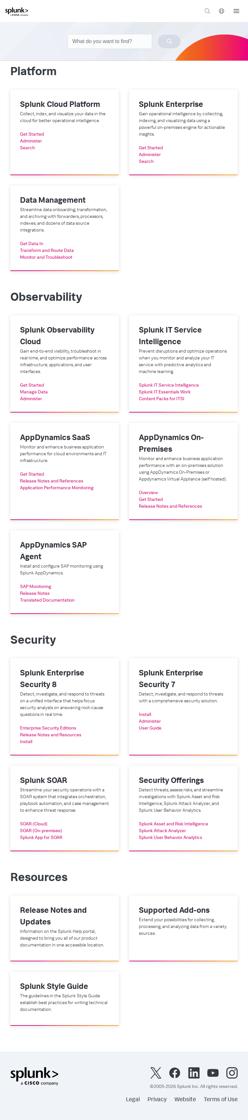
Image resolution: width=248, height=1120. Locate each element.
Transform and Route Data (47, 251)
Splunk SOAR (43, 781)
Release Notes (35, 594)
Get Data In (31, 244)
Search (27, 148)
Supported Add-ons (174, 911)
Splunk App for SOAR (41, 838)
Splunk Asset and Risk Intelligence (173, 824)
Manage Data (34, 392)
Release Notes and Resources (50, 735)
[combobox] (124, 41)
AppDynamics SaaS (55, 438)
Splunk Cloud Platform (60, 105)
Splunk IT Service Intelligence (169, 385)
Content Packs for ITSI (161, 399)
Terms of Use (221, 1100)
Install (26, 742)
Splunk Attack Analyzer (162, 831)
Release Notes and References (51, 481)
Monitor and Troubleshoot (46, 257)
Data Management (53, 201)
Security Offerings (171, 781)
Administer (31, 141)
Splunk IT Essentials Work (165, 392)
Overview (148, 493)
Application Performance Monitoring (57, 488)
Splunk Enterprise (171, 105)
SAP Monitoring (35, 587)
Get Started (32, 134)
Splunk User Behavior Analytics (170, 838)
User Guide (150, 728)
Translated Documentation (47, 600)
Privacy (157, 1100)
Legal (133, 1100)
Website (185, 1100)
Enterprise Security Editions (48, 728)
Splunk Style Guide (54, 987)
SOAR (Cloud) (33, 824)
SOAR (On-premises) (41, 831)
